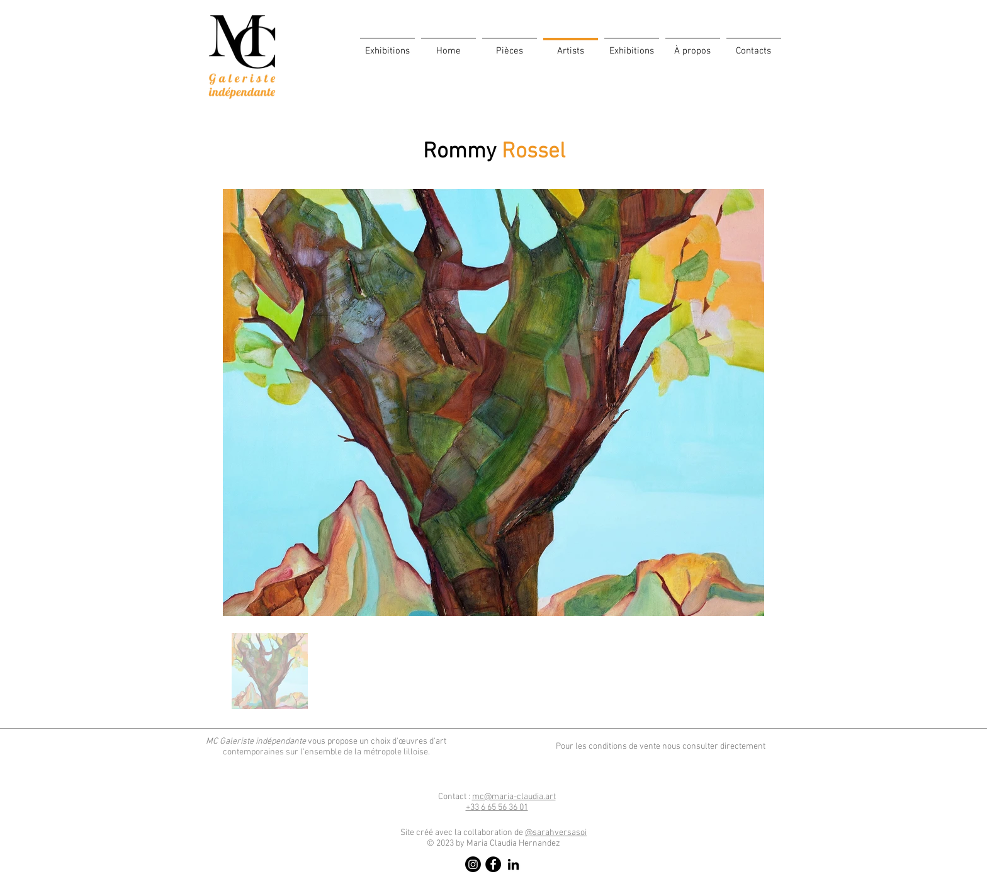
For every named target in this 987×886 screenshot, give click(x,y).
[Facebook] (493, 864)
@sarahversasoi (556, 832)
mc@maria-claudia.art (514, 797)
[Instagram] (473, 864)
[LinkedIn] (513, 864)
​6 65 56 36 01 (497, 807)
